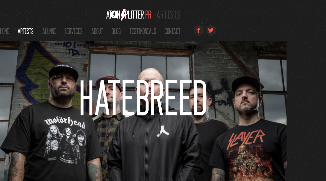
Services (73, 30)
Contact (172, 30)
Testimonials (142, 30)
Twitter (210, 31)
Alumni (49, 30)
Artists (25, 30)
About (97, 30)
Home (4, 30)
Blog (116, 30)
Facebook (199, 31)
